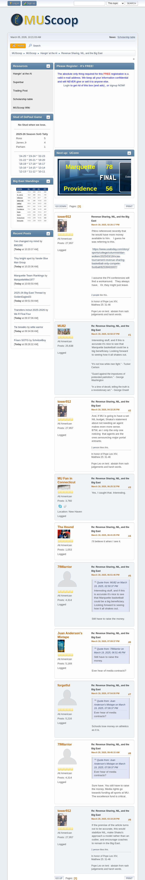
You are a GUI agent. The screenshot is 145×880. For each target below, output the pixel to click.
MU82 (62, 326)
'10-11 (41, 171)
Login (66, 85)
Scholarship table (126, 37)
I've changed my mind (26, 241)
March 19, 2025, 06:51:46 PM (105, 575)
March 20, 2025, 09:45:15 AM (105, 752)
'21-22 (22, 159)
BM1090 (18, 245)
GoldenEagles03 (22, 297)
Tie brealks (20, 327)
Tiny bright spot (23, 258)
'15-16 (22, 167)
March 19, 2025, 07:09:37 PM (105, 641)
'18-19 (22, 163)
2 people (95, 295)
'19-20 (41, 159)
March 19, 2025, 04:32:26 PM (105, 409)
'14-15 (32, 167)
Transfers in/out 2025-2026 (29, 309)
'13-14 (41, 167)
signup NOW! (117, 85)
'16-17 (41, 163)
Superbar (18, 82)
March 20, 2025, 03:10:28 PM (105, 819)
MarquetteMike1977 (24, 279)
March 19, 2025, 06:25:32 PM (105, 486)
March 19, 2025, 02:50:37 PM (105, 334)
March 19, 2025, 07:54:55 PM (105, 693)
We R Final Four (22, 314)
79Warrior (65, 566)
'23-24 (32, 156)
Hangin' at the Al (22, 73)
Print (129, 206)
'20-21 (32, 159)
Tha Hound (66, 527)
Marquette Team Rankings (29, 275)
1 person (95, 447)
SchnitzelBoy (39, 340)
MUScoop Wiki (21, 107)
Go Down (60, 206)
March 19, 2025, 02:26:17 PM (105, 225)
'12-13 (22, 171)
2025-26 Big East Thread (28, 292)
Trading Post (20, 90)
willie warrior (36, 327)
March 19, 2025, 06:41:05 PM (105, 535)
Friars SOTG (21, 340)
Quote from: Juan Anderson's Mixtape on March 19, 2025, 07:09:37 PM (109, 705)
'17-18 (32, 163)
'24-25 (22, 156)
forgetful (64, 685)
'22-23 (41, 156)
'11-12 (32, 171)
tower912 (64, 216)
